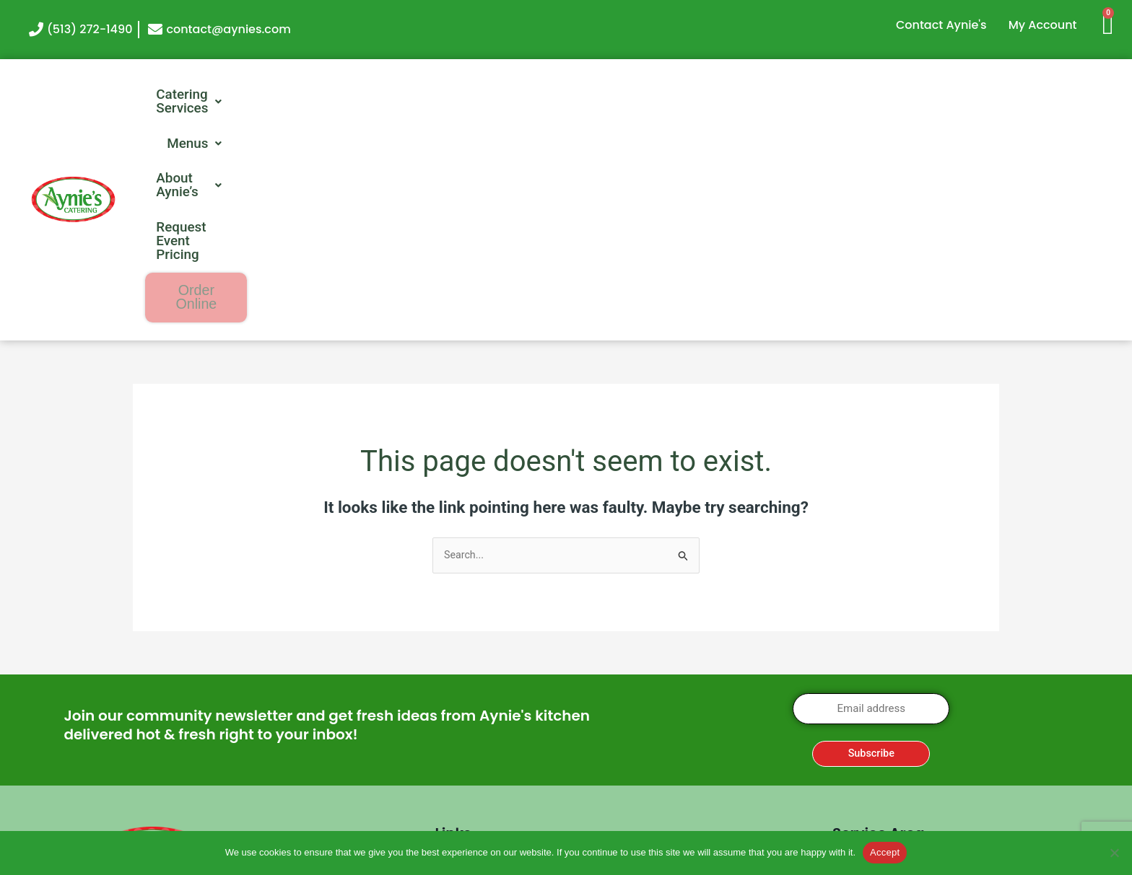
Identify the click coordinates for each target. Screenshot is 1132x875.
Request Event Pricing (889, 95)
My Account (1043, 25)
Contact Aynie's (941, 25)
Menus (617, 95)
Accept (885, 852)
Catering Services (488, 95)
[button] (488, 95)
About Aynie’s (732, 95)
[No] (1114, 852)
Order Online (1049, 96)
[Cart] (1113, 23)
